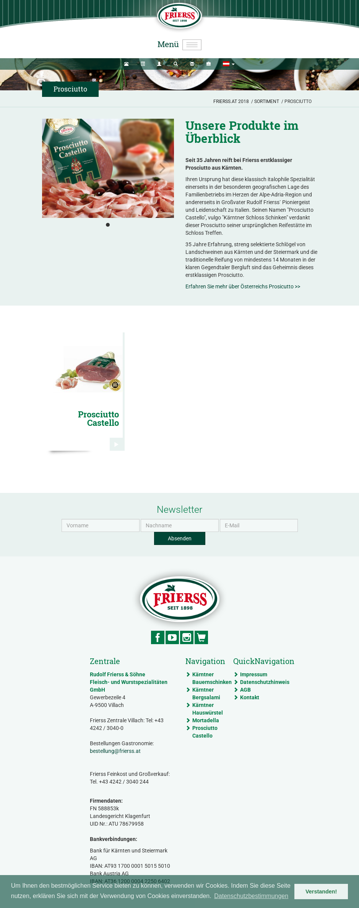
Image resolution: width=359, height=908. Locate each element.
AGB (245, 690)
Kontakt (249, 697)
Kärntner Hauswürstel (207, 709)
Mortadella (205, 720)
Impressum (253, 674)
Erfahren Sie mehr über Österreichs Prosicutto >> (242, 286)
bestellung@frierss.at (115, 751)
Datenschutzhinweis (255, 682)
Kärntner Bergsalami (206, 693)
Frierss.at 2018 (231, 101)
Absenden (180, 538)
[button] (228, 64)
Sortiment (266, 101)
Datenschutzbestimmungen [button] (251, 896)
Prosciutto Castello (205, 732)
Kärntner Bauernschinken (207, 678)
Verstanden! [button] (321, 891)
